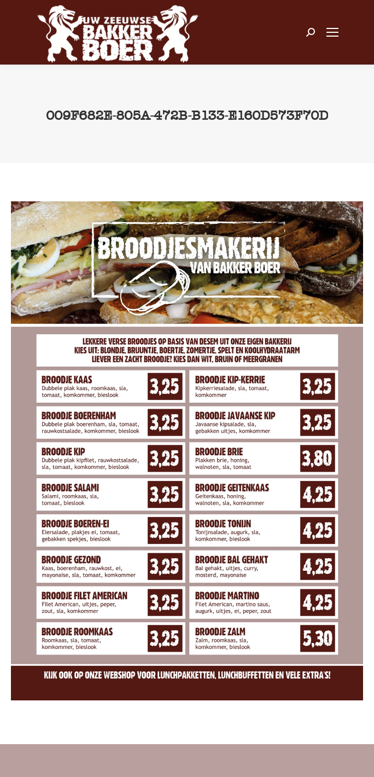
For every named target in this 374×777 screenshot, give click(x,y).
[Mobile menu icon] (332, 32)
